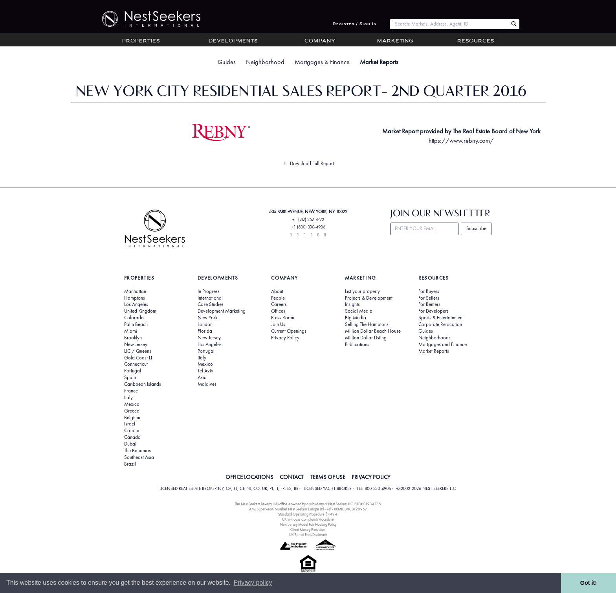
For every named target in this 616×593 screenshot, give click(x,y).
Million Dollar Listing (366, 338)
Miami (130, 331)
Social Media (358, 311)
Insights (352, 304)
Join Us (278, 324)
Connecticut (136, 364)
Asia (202, 377)
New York (207, 318)
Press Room (282, 318)
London (205, 324)
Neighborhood (265, 62)
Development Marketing (222, 311)
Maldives (207, 384)
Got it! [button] (588, 583)
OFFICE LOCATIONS (249, 477)
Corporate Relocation (440, 324)
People (278, 298)
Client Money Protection (308, 529)
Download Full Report (308, 163)
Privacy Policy (285, 338)
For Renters (429, 304)
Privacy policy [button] (253, 582)
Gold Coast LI (138, 358)
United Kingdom (140, 311)
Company (320, 41)
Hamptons (134, 298)
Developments (233, 41)
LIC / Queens (137, 351)
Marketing (395, 41)
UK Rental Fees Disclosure (308, 534)
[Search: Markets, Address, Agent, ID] (449, 24)
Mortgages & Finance (322, 62)
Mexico (131, 404)
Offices (278, 311)
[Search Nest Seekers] (514, 24)
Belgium (132, 417)
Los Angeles (136, 304)
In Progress (209, 291)
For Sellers (428, 298)
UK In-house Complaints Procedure (308, 519)
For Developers (433, 311)
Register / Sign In (355, 24)
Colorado (134, 318)
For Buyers (428, 291)
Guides (227, 62)
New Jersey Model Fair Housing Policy (308, 524)
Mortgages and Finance (442, 344)
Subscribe (476, 228)
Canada (132, 437)
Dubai (130, 444)
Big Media (355, 318)
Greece (131, 411)
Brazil (130, 464)
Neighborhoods (434, 338)
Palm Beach (136, 324)
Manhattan (135, 291)
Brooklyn (133, 338)
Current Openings (288, 331)
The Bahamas (137, 451)
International (210, 298)
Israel (129, 424)
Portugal (132, 371)
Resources (475, 41)
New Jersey (135, 344)
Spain (130, 377)
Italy (128, 397)
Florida (205, 331)
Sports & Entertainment (441, 318)
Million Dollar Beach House (373, 331)
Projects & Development (368, 298)
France (131, 391)
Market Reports (379, 62)
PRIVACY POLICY (371, 477)
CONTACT (292, 477)
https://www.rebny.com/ (461, 140)
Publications (357, 344)
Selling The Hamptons (367, 324)
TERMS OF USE (327, 477)
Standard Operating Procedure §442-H (308, 514)
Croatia (131, 430)
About (277, 291)
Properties (141, 41)
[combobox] (449, 24)
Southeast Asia (139, 457)
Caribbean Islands (142, 384)
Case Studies (211, 304)
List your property (362, 291)
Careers (279, 304)
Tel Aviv (205, 371)
